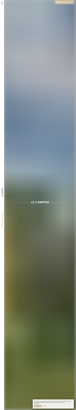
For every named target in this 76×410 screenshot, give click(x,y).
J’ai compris (38, 406)
